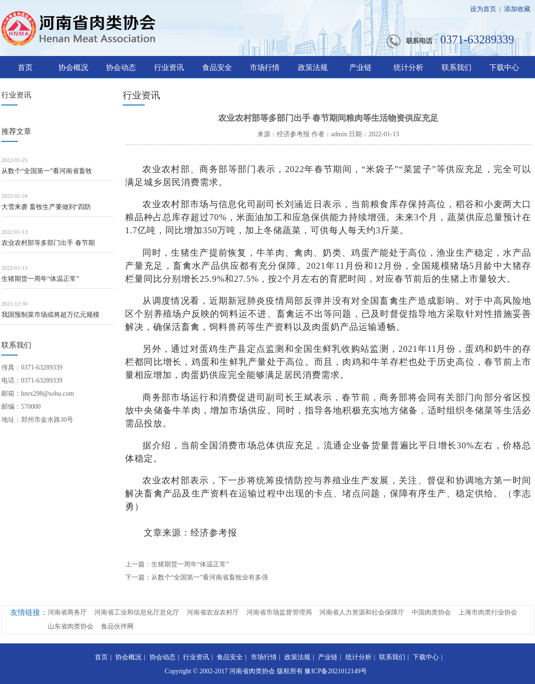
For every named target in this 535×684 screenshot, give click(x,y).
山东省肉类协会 (70, 626)
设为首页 (483, 9)
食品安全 (217, 67)
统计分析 (408, 67)
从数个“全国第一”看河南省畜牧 (46, 171)
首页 (25, 67)
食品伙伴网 (117, 626)
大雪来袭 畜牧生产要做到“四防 (46, 206)
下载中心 (504, 67)
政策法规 (313, 67)
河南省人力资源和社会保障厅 (361, 612)
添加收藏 (517, 9)
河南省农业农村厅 (213, 612)
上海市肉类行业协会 (487, 612)
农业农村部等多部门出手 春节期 (48, 242)
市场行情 (265, 67)
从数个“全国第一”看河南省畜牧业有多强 (209, 577)
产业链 (360, 67)
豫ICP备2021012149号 (335, 671)
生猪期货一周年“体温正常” (40, 278)
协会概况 (73, 67)
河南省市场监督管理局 (279, 612)
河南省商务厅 (67, 612)
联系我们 (457, 67)
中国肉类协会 (431, 612)
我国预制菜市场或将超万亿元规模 (50, 314)
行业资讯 (169, 67)
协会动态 (121, 67)
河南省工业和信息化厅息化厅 (136, 612)
